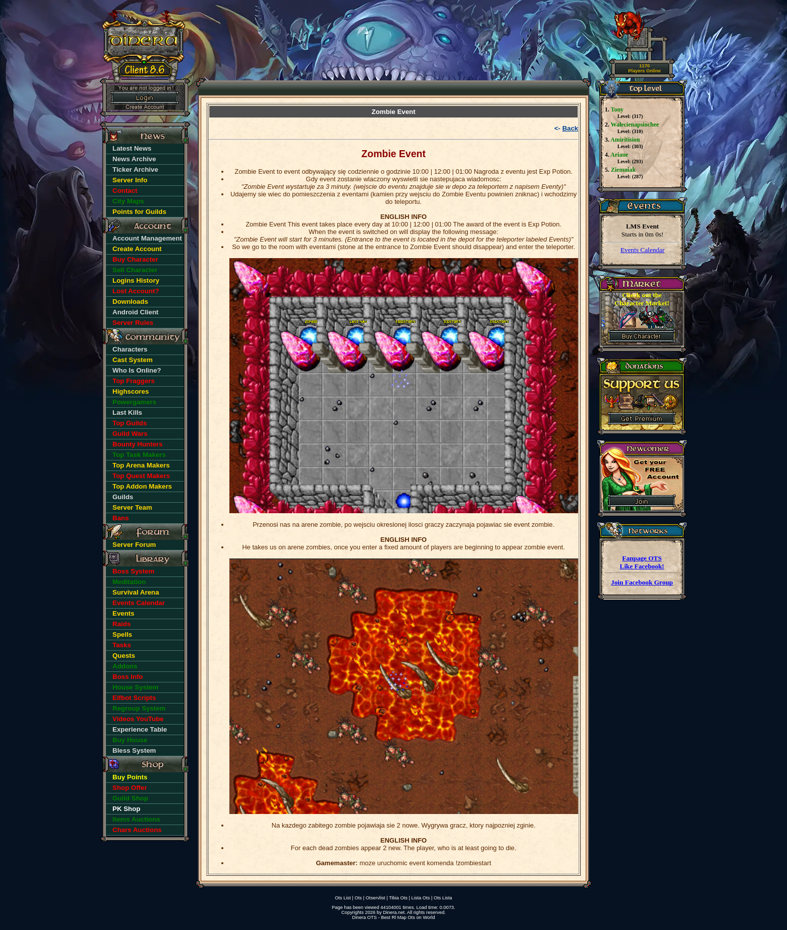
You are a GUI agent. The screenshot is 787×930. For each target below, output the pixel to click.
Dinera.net (394, 912)
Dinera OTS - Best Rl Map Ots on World (393, 917)
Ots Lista (443, 897)
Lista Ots (421, 897)
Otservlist (375, 897)
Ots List (343, 897)
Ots (358, 897)
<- (566, 128)
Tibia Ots (398, 897)
